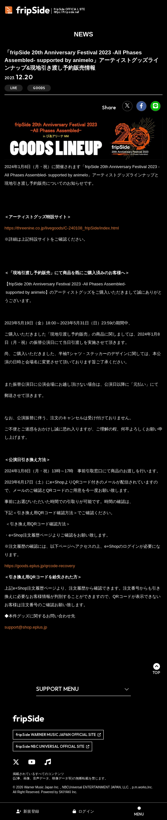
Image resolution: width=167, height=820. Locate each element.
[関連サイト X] (16, 762)
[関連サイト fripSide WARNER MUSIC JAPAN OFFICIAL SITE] (58, 734)
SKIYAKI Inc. (68, 792)
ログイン (86, 811)
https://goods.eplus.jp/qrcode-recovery (39, 565)
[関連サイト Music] (47, 762)
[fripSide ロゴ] (45, 10)
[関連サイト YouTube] (32, 762)
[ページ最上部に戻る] (156, 669)
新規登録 (31, 811)
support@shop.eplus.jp (25, 627)
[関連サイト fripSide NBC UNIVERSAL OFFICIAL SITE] (52, 746)
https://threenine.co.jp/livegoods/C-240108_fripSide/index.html (61, 228)
